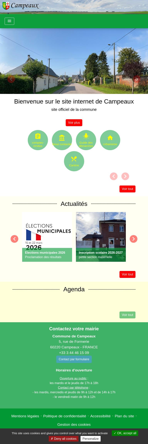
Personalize (90, 438)
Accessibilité (100, 416)
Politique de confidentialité (64, 416)
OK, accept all (125, 433)
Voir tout (127, 189)
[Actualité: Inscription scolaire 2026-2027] (101, 237)
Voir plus (74, 122)
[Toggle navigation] (9, 21)
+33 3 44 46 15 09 (74, 353)
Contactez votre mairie (74, 328)
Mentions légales (25, 416)
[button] (11, 79)
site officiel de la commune (74, 109)
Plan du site (124, 416)
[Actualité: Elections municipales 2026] (47, 237)
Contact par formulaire (74, 359)
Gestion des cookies (74, 424)
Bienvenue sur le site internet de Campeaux (74, 101)
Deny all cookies (64, 438)
